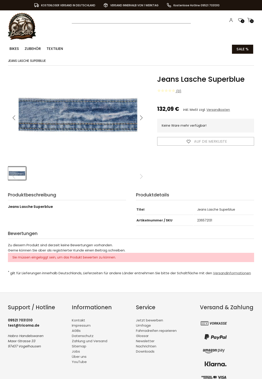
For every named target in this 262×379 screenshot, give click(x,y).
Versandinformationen (232, 272)
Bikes (13, 48)
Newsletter (145, 340)
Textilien (52, 48)
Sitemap (79, 345)
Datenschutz (83, 335)
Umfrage (143, 324)
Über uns (79, 355)
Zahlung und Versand (89, 340)
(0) (169, 90)
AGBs (76, 330)
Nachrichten (146, 345)
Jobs (76, 350)
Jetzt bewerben (149, 319)
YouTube (79, 361)
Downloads (145, 350)
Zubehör (31, 48)
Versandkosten (218, 109)
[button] (141, 117)
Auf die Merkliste (206, 140)
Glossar (142, 335)
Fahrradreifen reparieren (156, 330)
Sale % (242, 48)
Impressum (81, 324)
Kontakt (78, 319)
